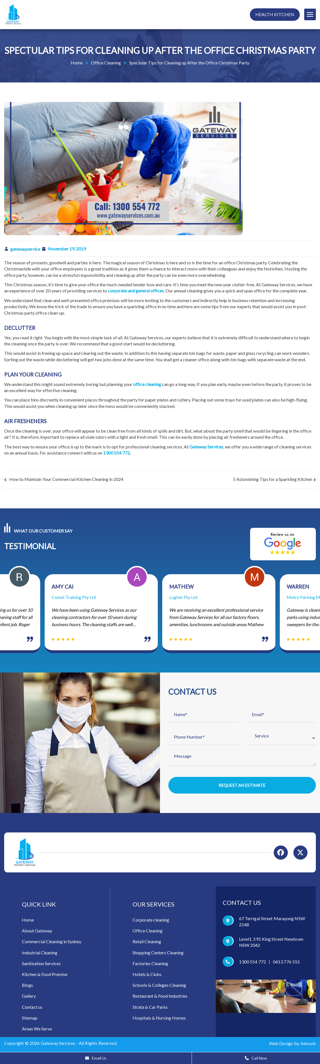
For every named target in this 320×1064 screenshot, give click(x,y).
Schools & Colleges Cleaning (159, 985)
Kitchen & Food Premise (44, 974)
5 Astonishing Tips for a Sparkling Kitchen (272, 479)
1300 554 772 (116, 452)
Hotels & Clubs (147, 974)
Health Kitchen (274, 14)
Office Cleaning (147, 931)
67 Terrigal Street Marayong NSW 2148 (272, 922)
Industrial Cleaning (39, 953)
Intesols (308, 1044)
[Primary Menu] (310, 14)
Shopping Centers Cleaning (158, 953)
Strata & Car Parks (150, 1007)
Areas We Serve (37, 1029)
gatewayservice (25, 249)
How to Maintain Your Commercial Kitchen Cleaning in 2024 (66, 479)
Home (28, 920)
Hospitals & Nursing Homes (159, 1018)
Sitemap (29, 1018)
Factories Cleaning (150, 964)
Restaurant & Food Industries (160, 996)
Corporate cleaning (151, 920)
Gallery (29, 996)
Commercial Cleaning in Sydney (51, 942)
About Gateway (37, 931)
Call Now (256, 1058)
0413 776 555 (286, 962)
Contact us (32, 1007)
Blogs (27, 985)
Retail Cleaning (147, 942)
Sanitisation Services (41, 964)
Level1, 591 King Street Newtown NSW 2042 (271, 942)
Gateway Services (58, 1044)
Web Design (281, 1044)
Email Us (95, 1058)
